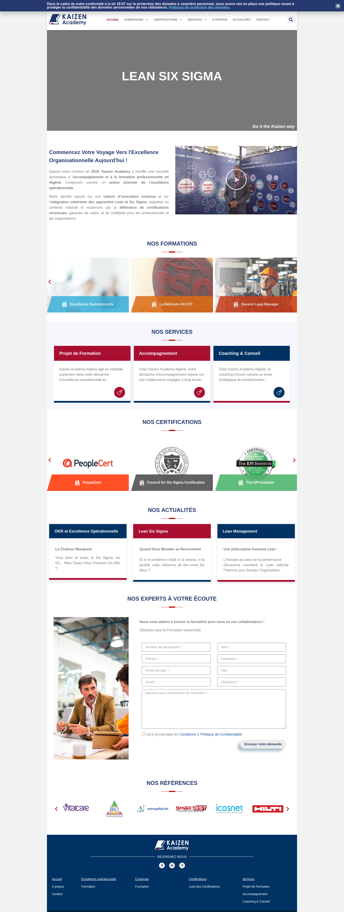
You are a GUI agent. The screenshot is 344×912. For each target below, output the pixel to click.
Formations (136, 19)
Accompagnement (158, 353)
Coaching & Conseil (239, 353)
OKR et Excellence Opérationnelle (86, 531)
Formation (88, 886)
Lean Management (240, 531)
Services (197, 19)
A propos (219, 19)
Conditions (187, 734)
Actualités (242, 19)
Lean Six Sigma (153, 531)
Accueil (112, 19)
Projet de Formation (80, 353)
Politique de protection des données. (199, 7)
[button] (291, 19)
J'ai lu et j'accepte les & (193, 734)
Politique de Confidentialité (221, 734)
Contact (263, 19)
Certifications (168, 19)
